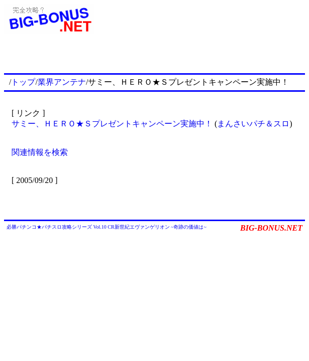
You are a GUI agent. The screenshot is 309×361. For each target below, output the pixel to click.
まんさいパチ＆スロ (253, 123)
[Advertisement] (187, 56)
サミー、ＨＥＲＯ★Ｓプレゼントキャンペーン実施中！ (112, 123)
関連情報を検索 (40, 152)
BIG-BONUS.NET (271, 228)
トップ (23, 82)
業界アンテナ (62, 82)
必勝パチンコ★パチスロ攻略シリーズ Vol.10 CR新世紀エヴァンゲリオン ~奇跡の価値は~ (107, 227)
